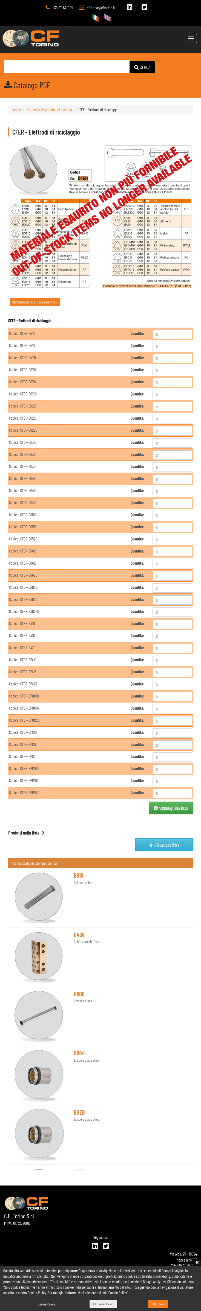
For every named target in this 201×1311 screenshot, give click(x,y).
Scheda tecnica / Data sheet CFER (34, 302)
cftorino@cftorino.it (101, 7)
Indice (16, 109)
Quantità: (137, 333)
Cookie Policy (46, 1304)
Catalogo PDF (27, 85)
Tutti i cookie (158, 1304)
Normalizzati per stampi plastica (49, 109)
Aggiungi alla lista (171, 808)
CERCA (142, 67)
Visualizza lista (164, 844)
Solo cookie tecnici (103, 1304)
